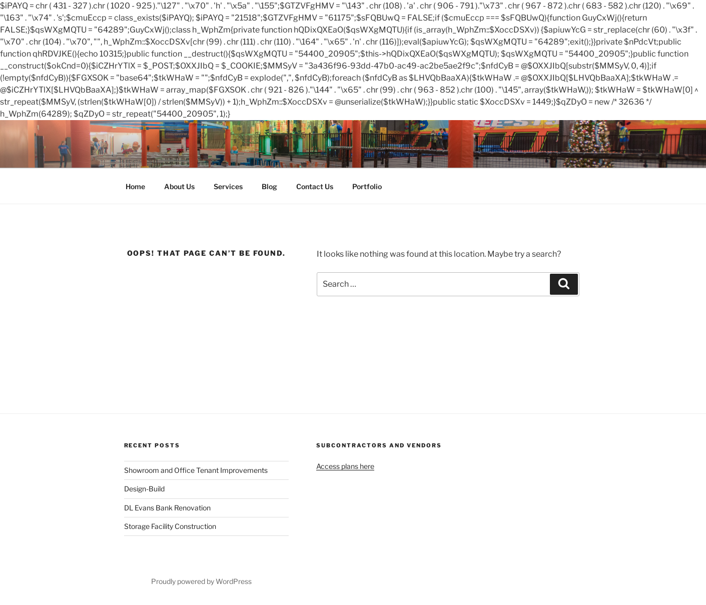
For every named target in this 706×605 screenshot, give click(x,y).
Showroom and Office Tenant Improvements (196, 470)
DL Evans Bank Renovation (167, 507)
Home (135, 186)
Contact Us (314, 186)
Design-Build (144, 488)
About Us (179, 186)
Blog (269, 186)
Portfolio (367, 186)
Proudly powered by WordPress (201, 581)
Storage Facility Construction (170, 526)
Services (228, 186)
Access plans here (345, 466)
